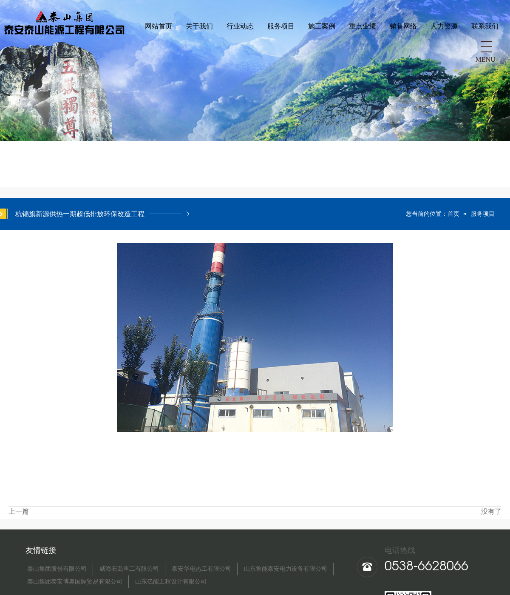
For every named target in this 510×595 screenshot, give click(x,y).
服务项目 (156, 48)
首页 (453, 214)
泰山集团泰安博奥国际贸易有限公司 (74, 582)
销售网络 (279, 48)
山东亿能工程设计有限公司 (171, 582)
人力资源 (320, 48)
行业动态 (116, 48)
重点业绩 (238, 48)
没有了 (491, 511)
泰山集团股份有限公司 (57, 569)
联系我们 (360, 48)
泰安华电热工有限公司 (201, 569)
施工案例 (197, 48)
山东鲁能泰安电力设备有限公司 (285, 569)
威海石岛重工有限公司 (129, 569)
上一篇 (18, 511)
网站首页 (34, 48)
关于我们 (75, 48)
